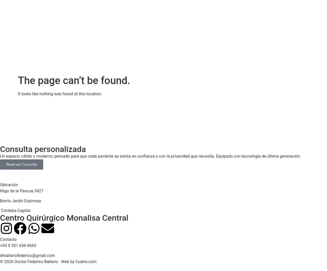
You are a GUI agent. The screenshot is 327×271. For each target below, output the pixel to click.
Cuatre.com (86, 261)
